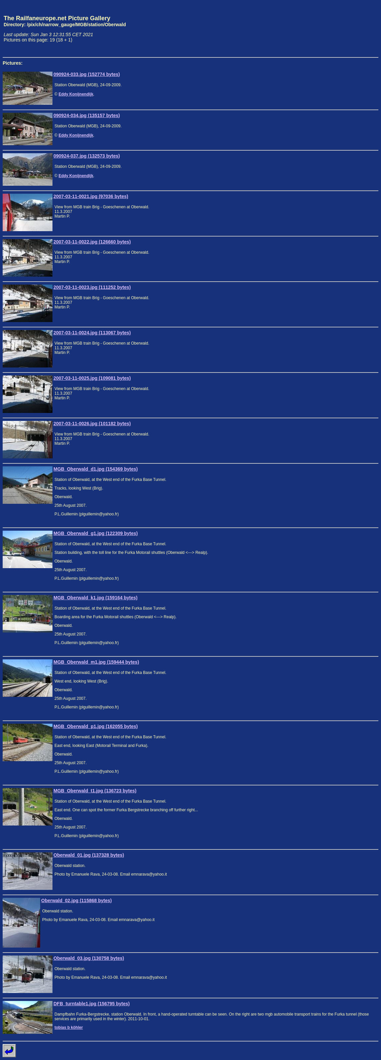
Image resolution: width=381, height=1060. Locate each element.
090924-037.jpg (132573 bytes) (86, 156)
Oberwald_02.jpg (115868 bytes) (76, 900)
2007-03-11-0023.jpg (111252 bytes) (92, 287)
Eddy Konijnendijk (75, 94)
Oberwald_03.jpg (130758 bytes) (88, 958)
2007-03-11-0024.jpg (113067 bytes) (92, 332)
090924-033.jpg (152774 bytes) (86, 74)
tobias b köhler (68, 1027)
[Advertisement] (347, 28)
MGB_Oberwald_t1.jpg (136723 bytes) (95, 790)
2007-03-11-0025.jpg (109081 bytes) (92, 378)
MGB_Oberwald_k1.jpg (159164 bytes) (95, 597)
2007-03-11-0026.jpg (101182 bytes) (92, 423)
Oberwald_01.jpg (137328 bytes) (88, 855)
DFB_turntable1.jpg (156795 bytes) (91, 1003)
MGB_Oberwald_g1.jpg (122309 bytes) (95, 533)
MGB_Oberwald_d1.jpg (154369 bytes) (95, 469)
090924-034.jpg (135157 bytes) (86, 115)
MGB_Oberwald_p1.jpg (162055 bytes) (95, 726)
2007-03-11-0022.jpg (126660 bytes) (92, 241)
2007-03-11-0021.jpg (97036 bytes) (90, 196)
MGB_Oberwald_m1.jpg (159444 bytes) (96, 662)
